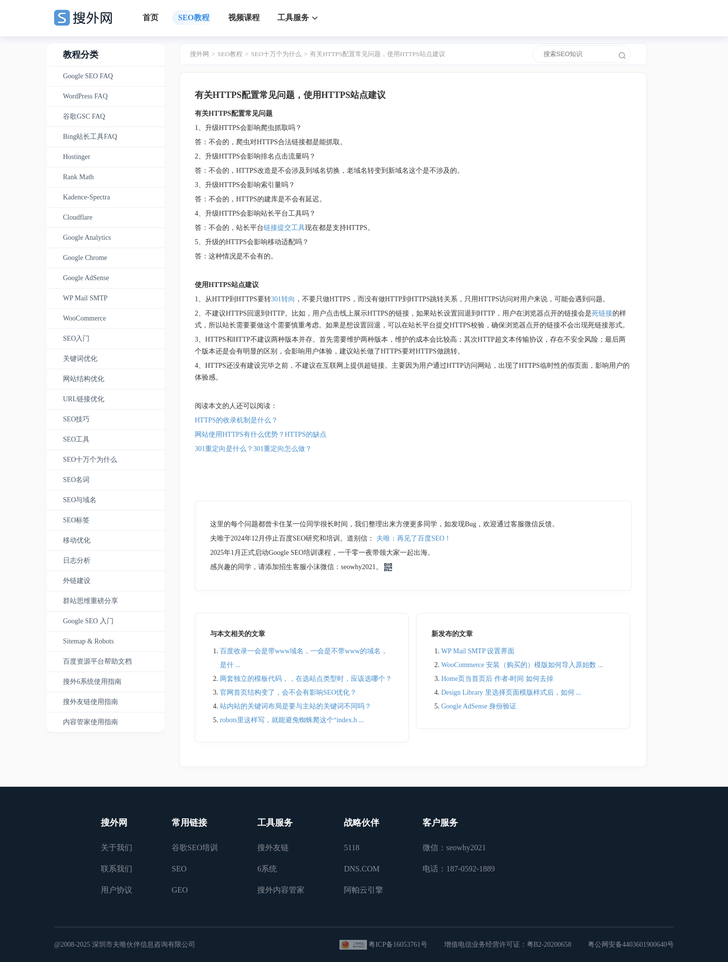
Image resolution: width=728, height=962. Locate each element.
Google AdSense (86, 278)
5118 (351, 847)
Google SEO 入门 (88, 621)
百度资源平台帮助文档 (97, 661)
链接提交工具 (284, 227)
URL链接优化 (83, 399)
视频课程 (244, 17)
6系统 (267, 869)
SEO (179, 869)
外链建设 (77, 580)
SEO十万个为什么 (90, 459)
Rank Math (78, 177)
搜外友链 (273, 847)
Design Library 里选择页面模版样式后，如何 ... (511, 692)
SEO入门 (76, 338)
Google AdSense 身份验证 (478, 706)
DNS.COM (361, 869)
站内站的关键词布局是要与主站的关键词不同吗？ (295, 706)
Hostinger (76, 156)
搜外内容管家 (280, 890)
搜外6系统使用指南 (92, 681)
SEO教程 (194, 17)
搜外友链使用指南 (90, 701)
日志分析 (77, 560)
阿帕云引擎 (363, 890)
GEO (180, 890)
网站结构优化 (83, 379)
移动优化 (77, 540)
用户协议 (116, 890)
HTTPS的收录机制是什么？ (236, 420)
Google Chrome (85, 257)
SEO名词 (76, 479)
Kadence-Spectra (86, 197)
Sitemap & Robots (88, 641)
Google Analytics (87, 237)
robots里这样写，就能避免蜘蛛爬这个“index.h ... (292, 720)
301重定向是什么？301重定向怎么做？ (253, 448)
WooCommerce (84, 318)
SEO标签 (76, 520)
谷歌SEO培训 (195, 847)
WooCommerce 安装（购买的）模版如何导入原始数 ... (522, 665)
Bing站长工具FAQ (90, 136)
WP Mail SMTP (85, 298)
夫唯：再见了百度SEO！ (413, 538)
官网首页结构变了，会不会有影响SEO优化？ (288, 692)
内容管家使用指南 (90, 722)
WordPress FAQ (85, 96)
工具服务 (293, 17)
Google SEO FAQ (88, 76)
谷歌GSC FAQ (84, 116)
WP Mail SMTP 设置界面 (478, 651)
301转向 (283, 299)
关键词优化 (80, 358)
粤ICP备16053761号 (397, 944)
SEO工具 (76, 439)
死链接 (602, 313)
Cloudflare (77, 217)
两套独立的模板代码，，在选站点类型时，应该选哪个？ (306, 678)
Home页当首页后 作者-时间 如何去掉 (497, 678)
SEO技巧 (76, 419)
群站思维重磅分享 (90, 601)
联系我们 (116, 869)
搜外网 (199, 54)
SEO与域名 (79, 500)
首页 (150, 17)
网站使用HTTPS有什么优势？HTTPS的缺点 (261, 434)
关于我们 (116, 847)
